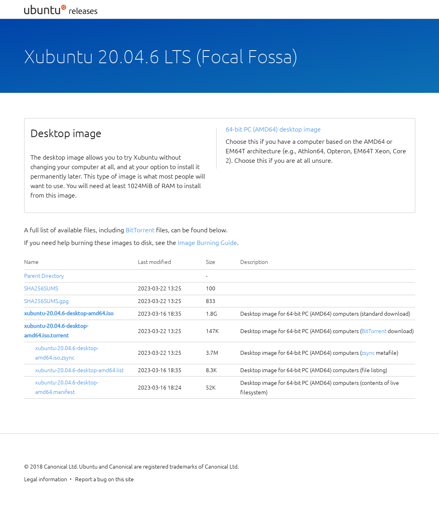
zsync (368, 353)
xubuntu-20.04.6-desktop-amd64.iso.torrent (56, 331)
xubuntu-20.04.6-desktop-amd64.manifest (66, 387)
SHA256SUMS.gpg (46, 301)
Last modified (154, 262)
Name (31, 262)
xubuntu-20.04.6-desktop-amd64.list (79, 370)
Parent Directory (44, 276)
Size (210, 262)
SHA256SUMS (41, 288)
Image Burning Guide (207, 242)
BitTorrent (140, 230)
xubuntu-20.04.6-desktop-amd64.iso (68, 313)
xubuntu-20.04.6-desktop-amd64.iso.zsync (66, 353)
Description (254, 262)
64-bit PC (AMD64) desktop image (273, 129)
